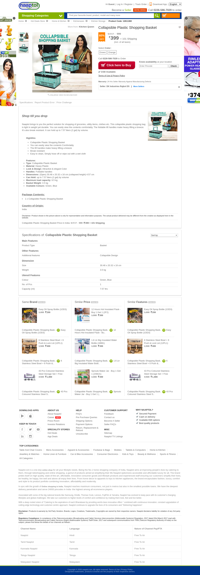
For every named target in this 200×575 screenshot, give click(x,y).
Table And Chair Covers (30, 450)
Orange (111, 52)
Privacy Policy (126, 570)
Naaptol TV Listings (113, 436)
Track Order (141, 4)
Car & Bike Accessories (81, 454)
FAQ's (79, 414)
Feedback (109, 414)
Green (103, 52)
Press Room (54, 421)
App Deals (53, 436)
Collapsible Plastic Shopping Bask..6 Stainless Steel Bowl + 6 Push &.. (42, 362)
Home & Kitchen (157, 450)
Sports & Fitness (168, 454)
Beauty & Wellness (147, 454)
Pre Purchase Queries (86, 417)
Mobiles (118, 450)
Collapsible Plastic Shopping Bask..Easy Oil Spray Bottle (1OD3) (44, 331)
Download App (158, 4)
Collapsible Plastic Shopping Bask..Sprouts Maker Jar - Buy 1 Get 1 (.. (98, 392)
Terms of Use (114, 570)
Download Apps (29, 410)
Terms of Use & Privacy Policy (111, 76)
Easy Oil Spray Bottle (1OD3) (53, 309)
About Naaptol (54, 414)
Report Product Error (45, 102)
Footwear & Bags (101, 450)
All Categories (26, 458)
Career (54, 417)
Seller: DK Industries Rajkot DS (115, 86)
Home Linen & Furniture (54, 454)
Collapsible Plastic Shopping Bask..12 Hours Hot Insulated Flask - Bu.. (95, 331)
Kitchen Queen (86, 26)
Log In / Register (124, 4)
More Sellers (138, 86)
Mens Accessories (55, 450)
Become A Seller (112, 421)
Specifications (26, 102)
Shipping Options (84, 421)
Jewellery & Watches (29, 454)
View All (42, 302)
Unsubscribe (82, 434)
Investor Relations (56, 424)
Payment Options (84, 424)
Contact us (109, 417)
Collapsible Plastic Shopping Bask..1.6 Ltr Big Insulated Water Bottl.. (97, 362)
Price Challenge (64, 102)
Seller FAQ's (110, 424)
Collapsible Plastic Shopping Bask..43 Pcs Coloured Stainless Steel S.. (44, 392)
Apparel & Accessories (78, 450)
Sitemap (108, 433)
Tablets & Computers (136, 450)
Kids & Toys (128, 454)
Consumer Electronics (107, 454)
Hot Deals (52, 433)
